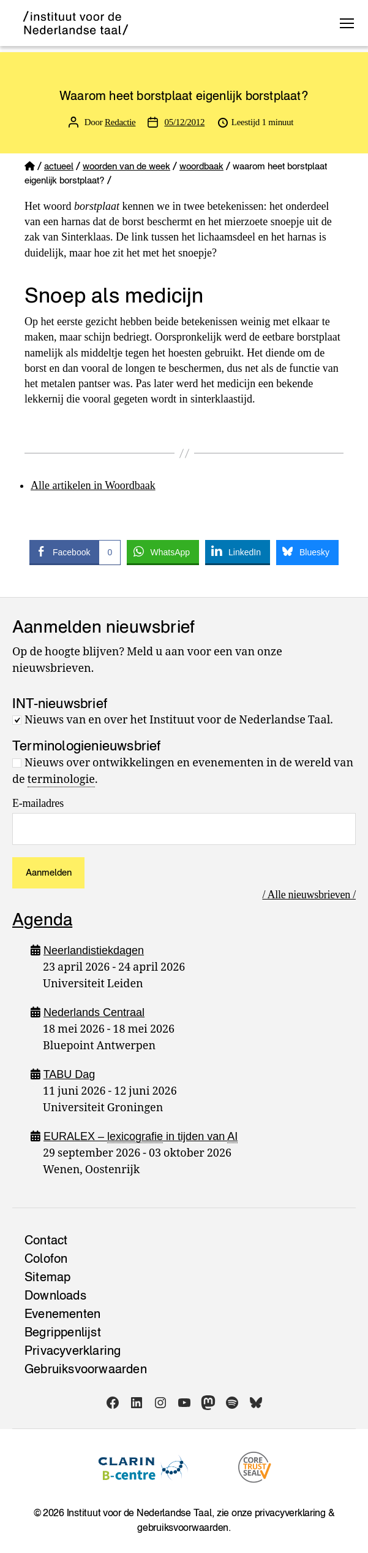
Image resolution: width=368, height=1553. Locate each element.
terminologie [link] (61, 780)
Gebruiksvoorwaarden (85, 1369)
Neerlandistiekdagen (93, 950)
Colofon (45, 1258)
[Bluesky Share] (307, 551)
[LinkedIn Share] (237, 551)
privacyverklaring (290, 1512)
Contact (45, 1240)
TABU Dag (69, 1074)
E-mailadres (38, 803)
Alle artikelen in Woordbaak (93, 485)
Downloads (55, 1295)
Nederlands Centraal (94, 1012)
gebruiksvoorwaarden (182, 1527)
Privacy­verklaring (72, 1350)
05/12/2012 (184, 122)
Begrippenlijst (62, 1332)
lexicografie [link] (135, 1136)
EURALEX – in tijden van (140, 1136)
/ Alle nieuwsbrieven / (309, 894)
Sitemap (47, 1276)
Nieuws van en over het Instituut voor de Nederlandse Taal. (178, 720)
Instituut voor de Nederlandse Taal (139, 1512)
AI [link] (232, 1136)
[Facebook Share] (75, 551)
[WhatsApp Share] (163, 551)
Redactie (120, 122)
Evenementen (62, 1313)
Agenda (42, 919)
